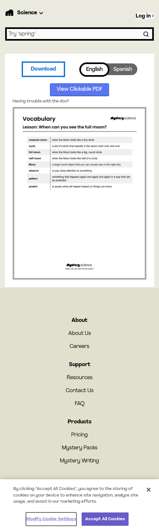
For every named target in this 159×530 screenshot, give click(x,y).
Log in (145, 16)
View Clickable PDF (80, 89)
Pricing (79, 435)
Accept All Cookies (105, 522)
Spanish (122, 69)
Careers (79, 346)
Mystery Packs (79, 448)
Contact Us (80, 390)
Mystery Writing (79, 461)
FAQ (80, 403)
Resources (80, 377)
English (94, 69)
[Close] (149, 493)
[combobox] (79, 34)
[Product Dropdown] (31, 13)
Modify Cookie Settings (51, 522)
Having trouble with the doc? (41, 101)
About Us (79, 333)
